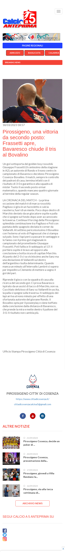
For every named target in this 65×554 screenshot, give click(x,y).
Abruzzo (15, 52)
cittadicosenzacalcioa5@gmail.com (32, 404)
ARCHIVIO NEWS (32, 503)
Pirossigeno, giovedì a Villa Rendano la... (38, 475)
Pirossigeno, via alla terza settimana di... (38, 491)
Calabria (54, 52)
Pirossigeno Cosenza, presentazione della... (35, 459)
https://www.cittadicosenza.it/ (32, 398)
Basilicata (34, 52)
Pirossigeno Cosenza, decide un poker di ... (41, 443)
